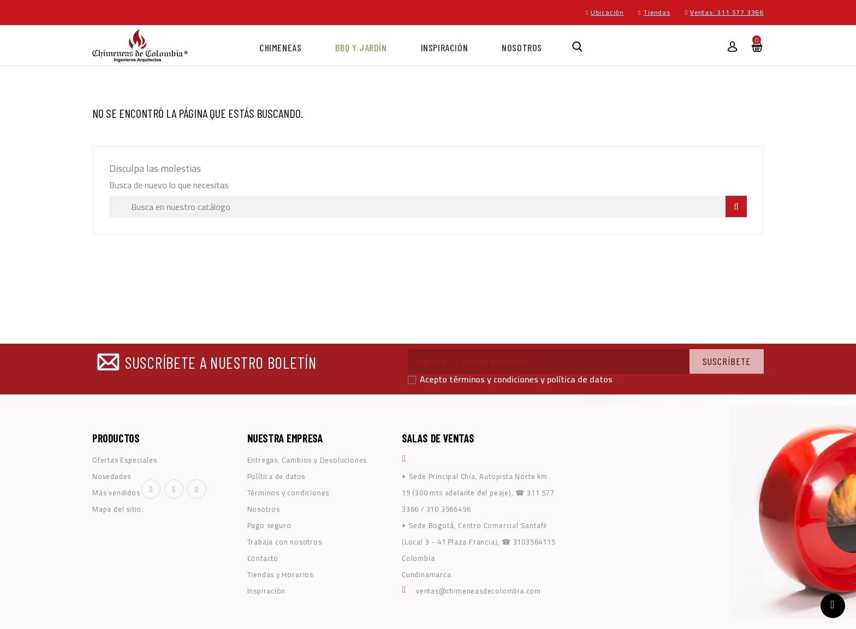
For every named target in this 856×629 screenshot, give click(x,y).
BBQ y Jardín (361, 47)
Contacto (262, 558)
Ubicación (607, 12)
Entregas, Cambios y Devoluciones (307, 459)
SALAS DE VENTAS (438, 438)
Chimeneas (280, 47)
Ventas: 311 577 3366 (727, 12)
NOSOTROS (522, 47)
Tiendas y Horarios (280, 574)
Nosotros (263, 509)
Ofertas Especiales (124, 459)
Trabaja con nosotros (284, 541)
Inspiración (444, 47)
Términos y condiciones (288, 492)
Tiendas (656, 12)
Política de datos (276, 476)
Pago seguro (269, 525)
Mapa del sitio (116, 509)
